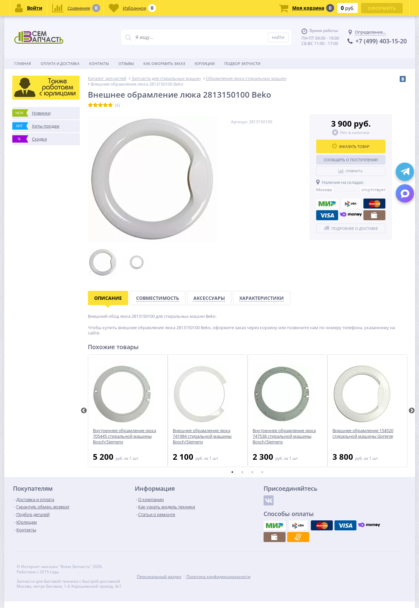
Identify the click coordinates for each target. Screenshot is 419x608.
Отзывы (126, 63)
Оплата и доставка (60, 63)
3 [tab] (252, 472)
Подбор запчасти (242, 63)
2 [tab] (242, 472)
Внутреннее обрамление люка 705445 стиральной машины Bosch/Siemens (124, 436)
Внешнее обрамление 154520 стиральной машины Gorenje (362, 433)
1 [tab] (232, 472)
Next (411, 410)
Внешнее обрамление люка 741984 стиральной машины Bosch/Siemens (202, 436)
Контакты (99, 63)
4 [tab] (262, 472)
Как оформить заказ (164, 63)
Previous (84, 410)
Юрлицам (205, 63)
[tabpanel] (128, 410)
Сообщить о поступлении (351, 159)
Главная (22, 63)
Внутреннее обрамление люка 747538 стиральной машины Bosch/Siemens (284, 436)
